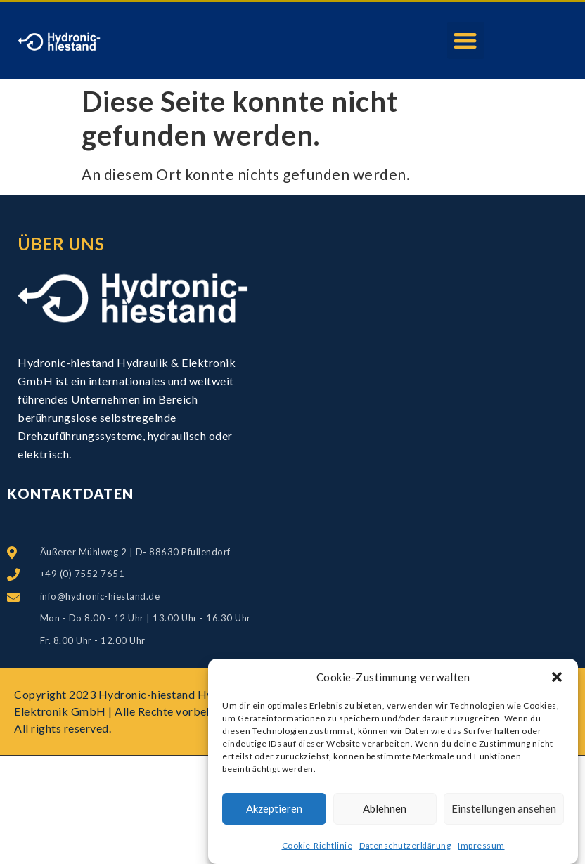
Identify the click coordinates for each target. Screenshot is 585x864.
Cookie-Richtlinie (317, 848)
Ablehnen (384, 812)
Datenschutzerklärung (405, 848)
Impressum (481, 848)
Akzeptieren (274, 812)
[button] (557, 680)
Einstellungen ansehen (503, 812)
